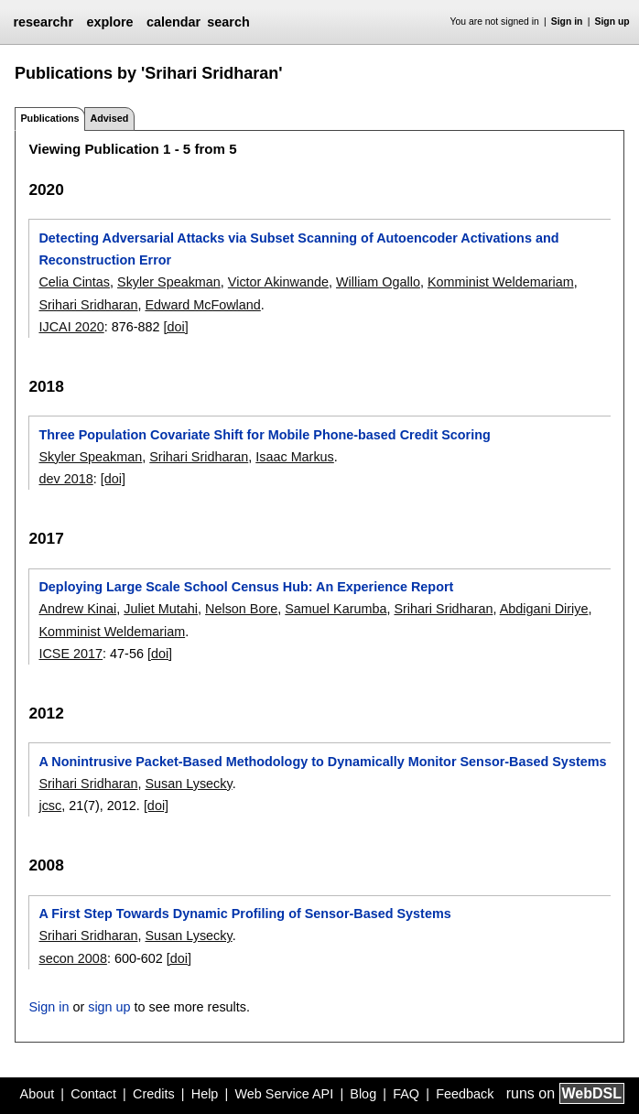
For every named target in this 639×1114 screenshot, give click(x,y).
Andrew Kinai (77, 608)
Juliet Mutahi (161, 608)
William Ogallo (378, 282)
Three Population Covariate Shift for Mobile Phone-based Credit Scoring (264, 434)
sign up (109, 1007)
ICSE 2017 (70, 653)
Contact (93, 1094)
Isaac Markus (294, 456)
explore (109, 22)
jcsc (49, 805)
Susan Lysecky (188, 783)
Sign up (612, 21)
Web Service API (283, 1094)
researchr (43, 22)
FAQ (406, 1094)
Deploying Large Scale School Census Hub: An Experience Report (245, 586)
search (228, 22)
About (37, 1094)
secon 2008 (72, 958)
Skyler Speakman (169, 282)
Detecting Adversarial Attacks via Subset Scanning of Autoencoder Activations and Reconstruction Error (298, 249)
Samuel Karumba (335, 608)
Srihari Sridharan (87, 304)
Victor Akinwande (278, 282)
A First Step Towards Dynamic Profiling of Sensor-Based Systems (244, 913)
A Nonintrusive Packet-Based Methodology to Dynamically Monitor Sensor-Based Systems (322, 761)
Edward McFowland (202, 304)
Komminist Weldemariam (501, 282)
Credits (154, 1094)
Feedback (464, 1094)
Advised (109, 118)
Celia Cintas (74, 282)
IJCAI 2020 (70, 326)
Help (205, 1094)
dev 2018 (65, 478)
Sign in (567, 21)
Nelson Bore (241, 608)
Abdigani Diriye (544, 608)
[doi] (176, 326)
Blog (363, 1094)
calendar (173, 22)
